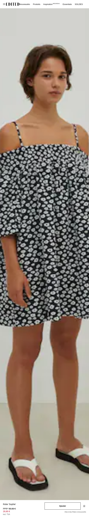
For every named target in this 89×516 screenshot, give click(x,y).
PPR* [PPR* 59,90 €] (9, 509)
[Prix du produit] (24, 512)
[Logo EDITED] (12, 4)
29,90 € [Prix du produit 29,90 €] (6, 511)
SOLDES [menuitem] (79, 4)
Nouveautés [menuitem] (24, 4)
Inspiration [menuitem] (51, 4)
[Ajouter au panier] (63, 506)
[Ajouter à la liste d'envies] (84, 506)
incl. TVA (6, 514)
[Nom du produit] (24, 504)
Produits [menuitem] (36, 4)
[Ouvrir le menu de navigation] (4, 4)
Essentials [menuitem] (67, 4)
